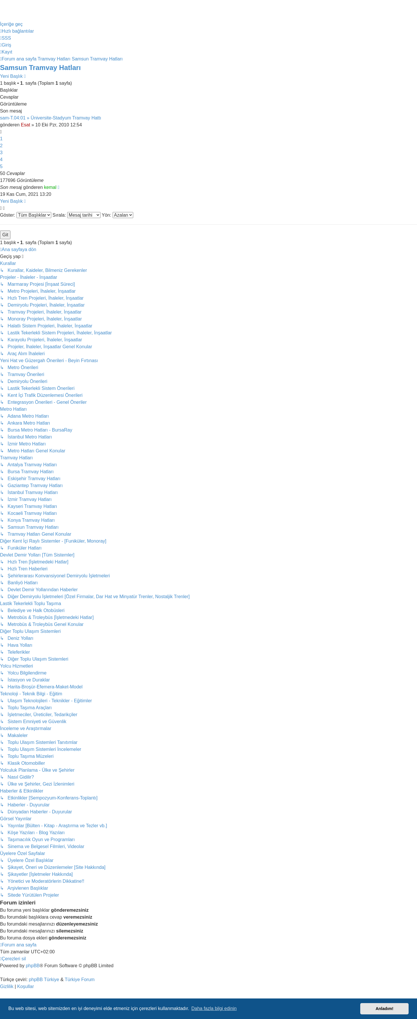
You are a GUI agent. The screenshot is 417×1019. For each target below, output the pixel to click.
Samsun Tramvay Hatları (40, 67)
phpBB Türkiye (44, 979)
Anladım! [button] (385, 1008)
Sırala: (76, 215)
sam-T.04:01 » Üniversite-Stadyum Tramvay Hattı (50, 117)
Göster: (25, 215)
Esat (25, 124)
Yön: (117, 215)
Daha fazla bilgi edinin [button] (214, 1008)
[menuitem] (5, 38)
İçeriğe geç (11, 24)
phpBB (33, 965)
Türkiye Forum (80, 979)
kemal (50, 187)
